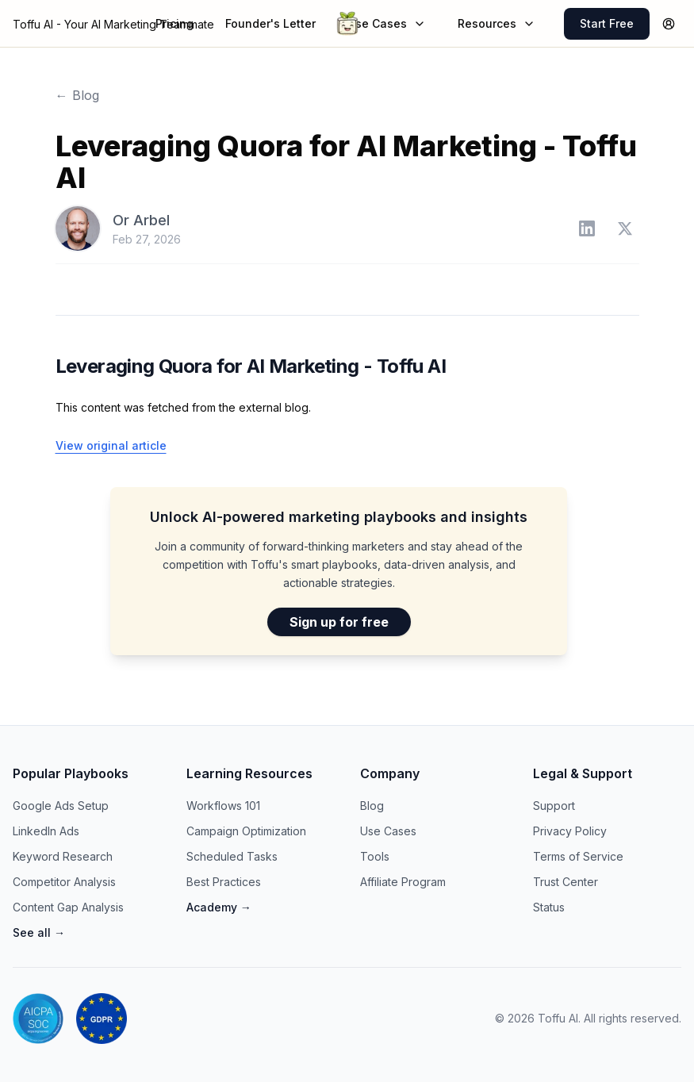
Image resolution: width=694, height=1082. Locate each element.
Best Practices (223, 881)
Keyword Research (63, 856)
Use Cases (386, 23)
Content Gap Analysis (68, 907)
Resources (496, 23)
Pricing (174, 23)
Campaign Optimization (246, 831)
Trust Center (565, 881)
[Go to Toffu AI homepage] (347, 24)
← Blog (77, 95)
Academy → (218, 907)
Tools (374, 856)
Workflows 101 (223, 805)
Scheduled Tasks (232, 856)
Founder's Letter (270, 23)
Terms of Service (578, 856)
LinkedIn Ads (46, 831)
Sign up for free (339, 622)
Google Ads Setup (61, 805)
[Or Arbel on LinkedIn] (587, 228)
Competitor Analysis (64, 881)
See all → (39, 932)
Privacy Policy (570, 831)
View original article (111, 445)
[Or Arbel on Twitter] (625, 228)
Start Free (607, 23)
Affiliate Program (403, 881)
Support (554, 805)
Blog (372, 805)
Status (549, 907)
